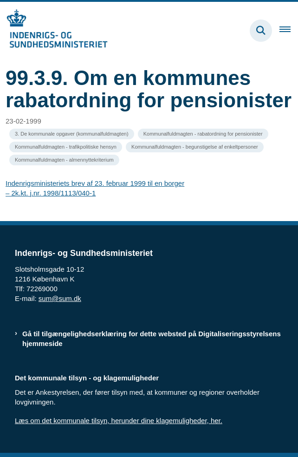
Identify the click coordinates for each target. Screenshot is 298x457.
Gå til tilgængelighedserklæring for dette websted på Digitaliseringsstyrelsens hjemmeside (151, 338)
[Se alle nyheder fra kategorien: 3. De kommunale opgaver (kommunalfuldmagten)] (71, 134)
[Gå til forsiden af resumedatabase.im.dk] (54, 30)
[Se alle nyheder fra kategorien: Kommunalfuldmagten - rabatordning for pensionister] (203, 134)
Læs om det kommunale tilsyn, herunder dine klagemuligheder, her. (118, 420)
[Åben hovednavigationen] (288, 31)
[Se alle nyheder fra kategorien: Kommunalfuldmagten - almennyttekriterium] (64, 160)
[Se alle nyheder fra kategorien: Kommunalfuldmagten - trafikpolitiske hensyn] (65, 147)
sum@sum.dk (60, 298)
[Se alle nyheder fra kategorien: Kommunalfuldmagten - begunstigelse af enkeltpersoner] (195, 147)
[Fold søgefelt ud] (261, 31)
